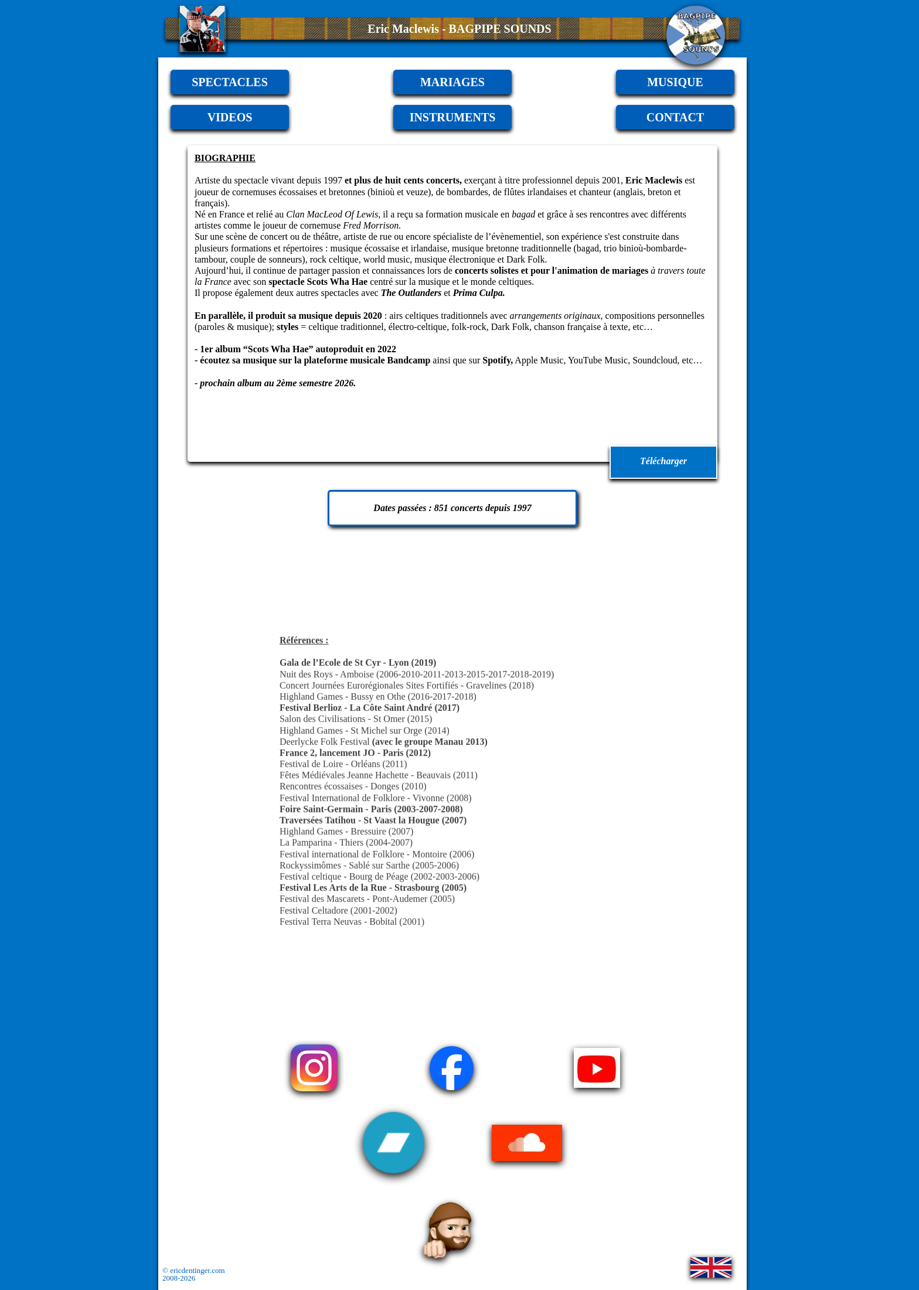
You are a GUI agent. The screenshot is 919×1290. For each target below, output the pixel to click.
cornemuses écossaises (274, 192)
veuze (417, 192)
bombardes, (469, 192)
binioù (382, 192)
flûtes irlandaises (535, 192)
